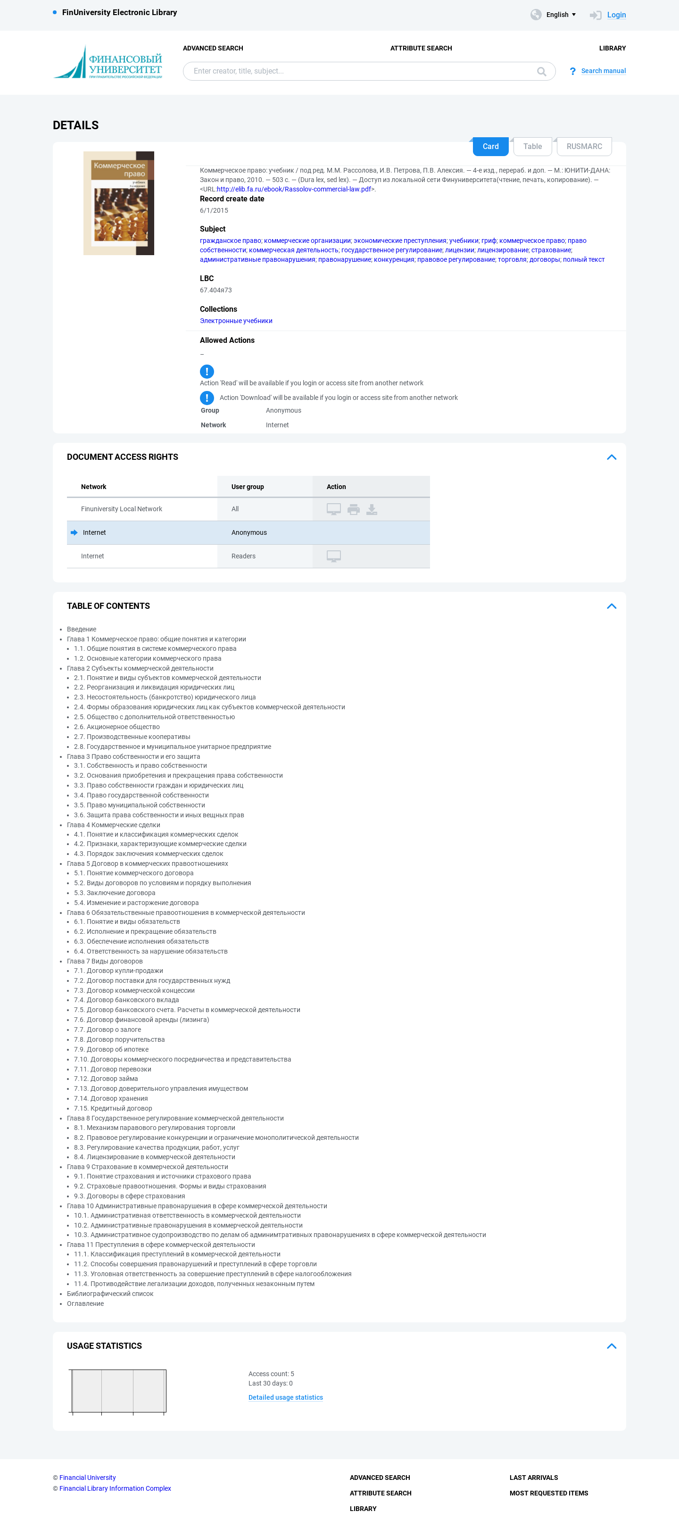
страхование (551, 250)
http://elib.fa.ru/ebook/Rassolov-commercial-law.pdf (294, 189)
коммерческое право (532, 240)
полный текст (584, 259)
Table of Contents (108, 606)
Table (532, 146)
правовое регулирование (456, 259)
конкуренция (394, 259)
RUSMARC (584, 146)
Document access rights (122, 457)
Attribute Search (421, 48)
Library (612, 48)
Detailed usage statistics (285, 1397)
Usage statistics (104, 1346)
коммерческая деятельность (294, 250)
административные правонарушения (257, 259)
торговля (512, 259)
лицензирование (503, 250)
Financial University (87, 1477)
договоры (545, 259)
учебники (464, 240)
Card (491, 146)
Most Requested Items (549, 1493)
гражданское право (230, 240)
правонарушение (344, 259)
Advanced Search (213, 48)
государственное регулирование (391, 250)
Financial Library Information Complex (115, 1488)
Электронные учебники (236, 320)
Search (542, 71)
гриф (489, 240)
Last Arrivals (534, 1477)
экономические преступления (400, 240)
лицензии (459, 250)
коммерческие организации (307, 240)
